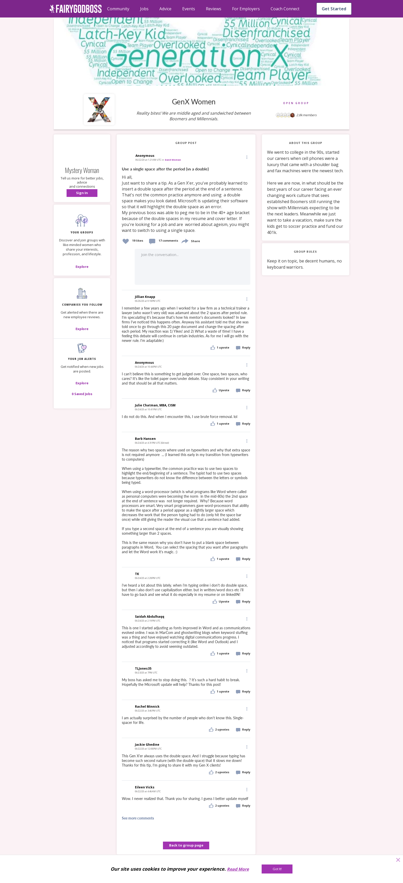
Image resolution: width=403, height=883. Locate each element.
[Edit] (246, 156)
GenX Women (173, 159)
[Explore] (82, 266)
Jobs (144, 9)
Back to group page (186, 845)
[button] (82, 193)
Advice (165, 9)
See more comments (138, 818)
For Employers (246, 9)
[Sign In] (82, 193)
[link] (186, 200)
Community (118, 9)
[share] (184, 240)
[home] (75, 8)
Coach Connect (285, 9)
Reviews (213, 9)
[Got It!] (277, 868)
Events (188, 9)
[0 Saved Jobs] (82, 394)
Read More (238, 869)
